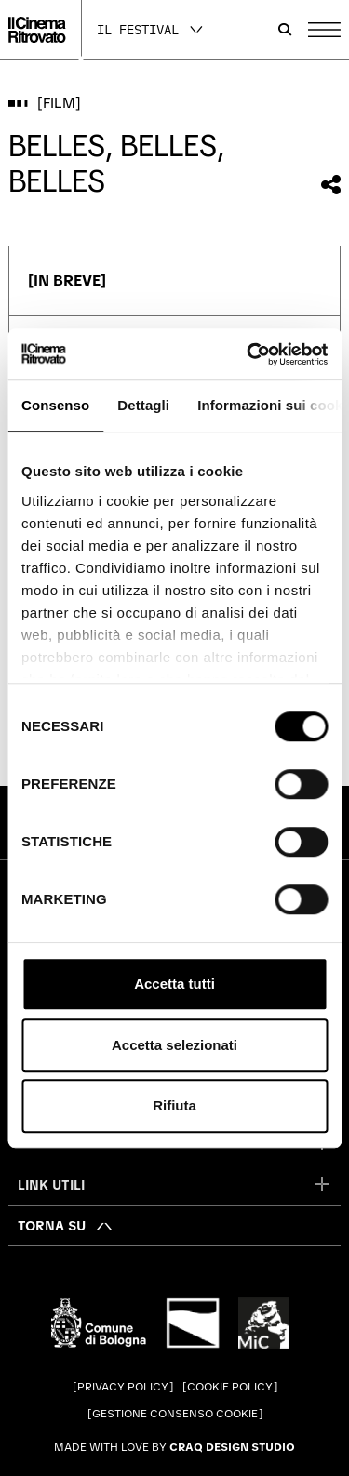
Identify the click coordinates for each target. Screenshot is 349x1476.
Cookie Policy (230, 1386)
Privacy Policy (122, 1386)
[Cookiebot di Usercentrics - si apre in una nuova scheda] (248, 354)
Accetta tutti (174, 983)
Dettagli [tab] (143, 405)
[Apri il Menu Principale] (324, 30)
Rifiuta (174, 1105)
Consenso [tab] (55, 405)
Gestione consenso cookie (175, 1413)
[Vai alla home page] (36, 30)
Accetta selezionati (174, 1045)
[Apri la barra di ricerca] (284, 29)
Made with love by (174, 1447)
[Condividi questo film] (331, 184)
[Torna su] (66, 1226)
